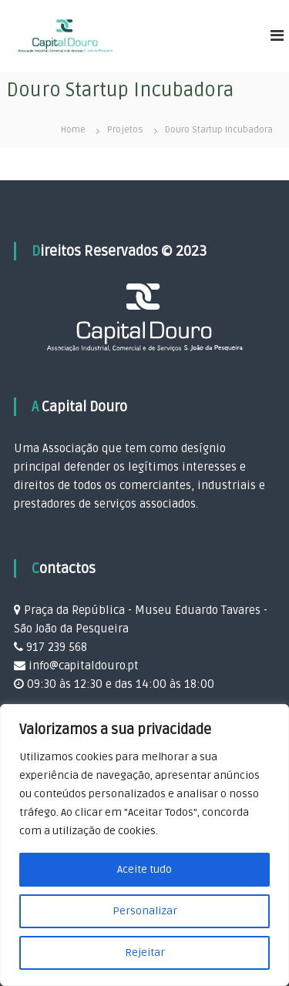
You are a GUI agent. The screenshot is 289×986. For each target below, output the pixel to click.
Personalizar (145, 910)
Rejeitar (145, 952)
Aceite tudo (144, 869)
